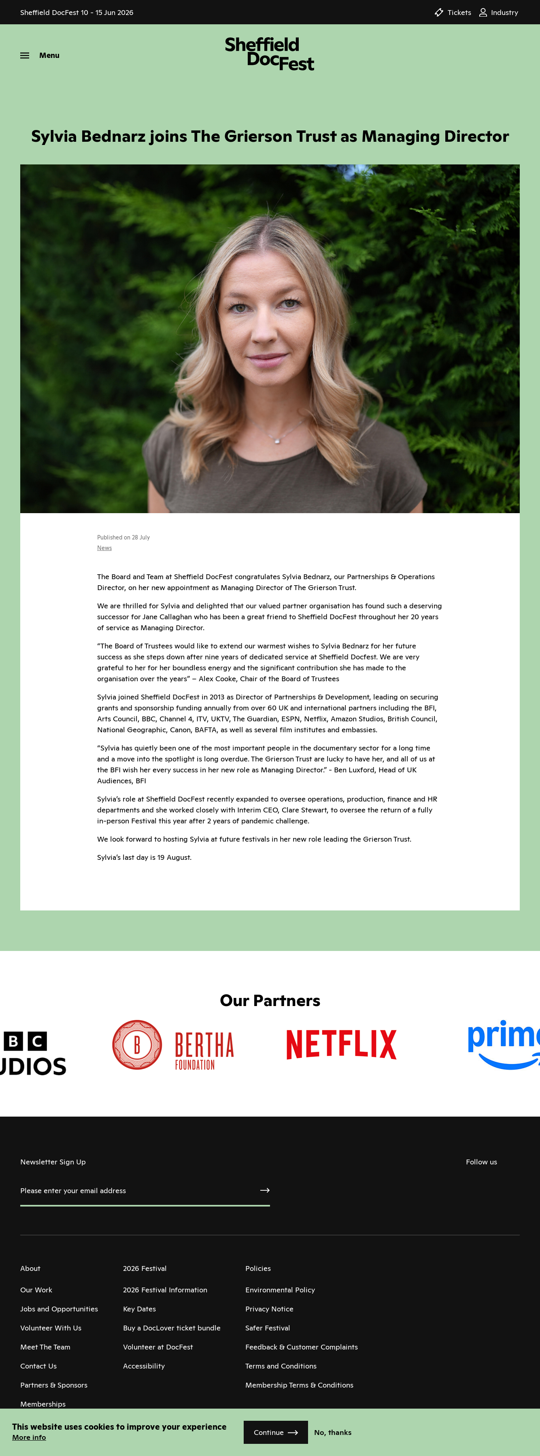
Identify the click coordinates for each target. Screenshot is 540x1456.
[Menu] (40, 55)
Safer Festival (267, 1327)
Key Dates (139, 1308)
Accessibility (144, 1366)
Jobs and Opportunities (59, 1308)
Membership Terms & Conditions (299, 1385)
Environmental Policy (280, 1289)
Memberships (43, 1404)
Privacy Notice (269, 1308)
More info (29, 1437)
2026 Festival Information (165, 1289)
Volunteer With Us (50, 1327)
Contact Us (38, 1366)
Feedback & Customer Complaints (301, 1347)
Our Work (36, 1289)
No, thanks (333, 1432)
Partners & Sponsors (53, 1385)
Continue (269, 1432)
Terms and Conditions (281, 1366)
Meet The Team (45, 1347)
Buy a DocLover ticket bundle (172, 1327)
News (104, 548)
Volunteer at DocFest (158, 1347)
